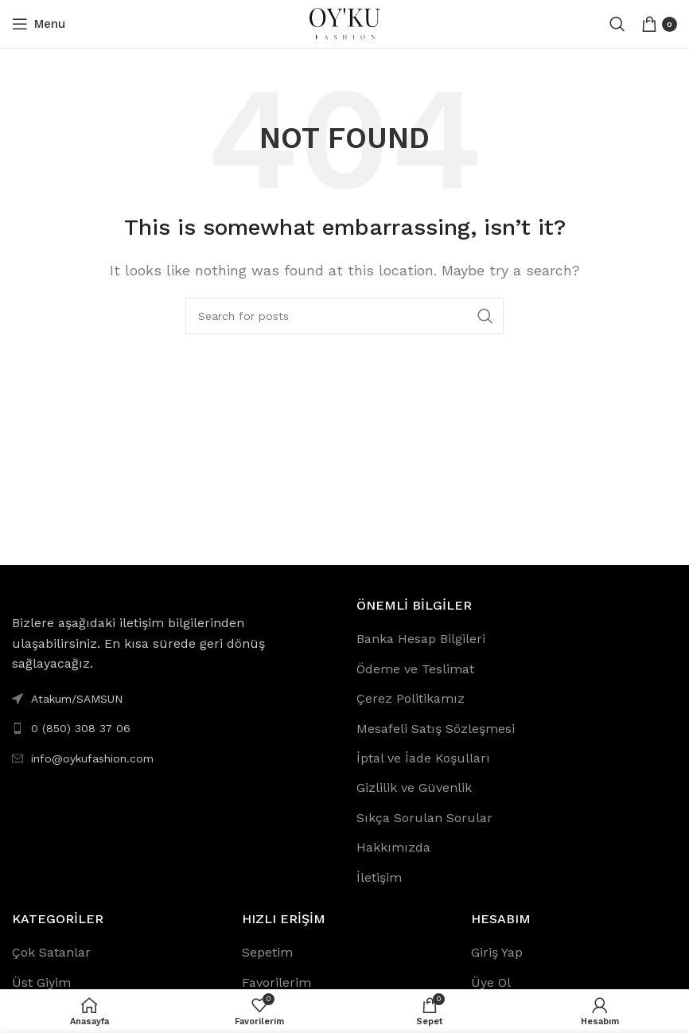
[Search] (617, 24)
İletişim (379, 877)
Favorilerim (276, 982)
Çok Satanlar (51, 952)
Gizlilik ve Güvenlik (414, 787)
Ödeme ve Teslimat (415, 668)
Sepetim (267, 952)
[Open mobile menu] (38, 24)
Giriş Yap (497, 952)
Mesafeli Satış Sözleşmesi (435, 728)
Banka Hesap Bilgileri (420, 638)
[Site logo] (344, 22)
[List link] (172, 728)
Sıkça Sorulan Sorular (424, 817)
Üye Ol (491, 982)
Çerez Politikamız (410, 698)
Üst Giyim (41, 982)
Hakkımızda (393, 847)
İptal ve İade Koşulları (423, 758)
